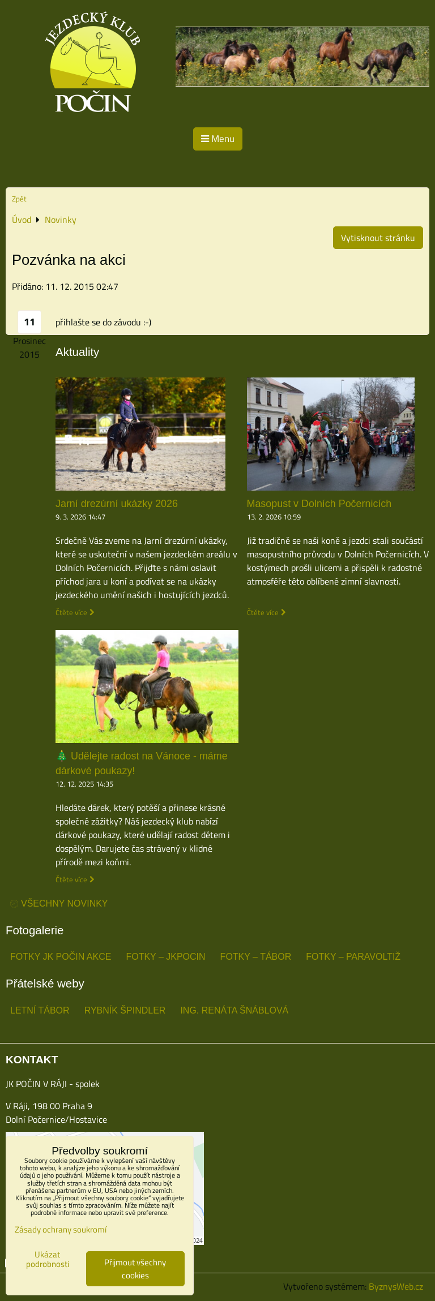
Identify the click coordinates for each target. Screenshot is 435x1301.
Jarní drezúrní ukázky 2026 (117, 503)
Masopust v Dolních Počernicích (319, 503)
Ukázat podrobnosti (47, 1259)
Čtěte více (71, 612)
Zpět (19, 198)
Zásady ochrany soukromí (60, 1229)
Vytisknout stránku (378, 237)
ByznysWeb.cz (396, 1286)
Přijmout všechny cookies (135, 1269)
